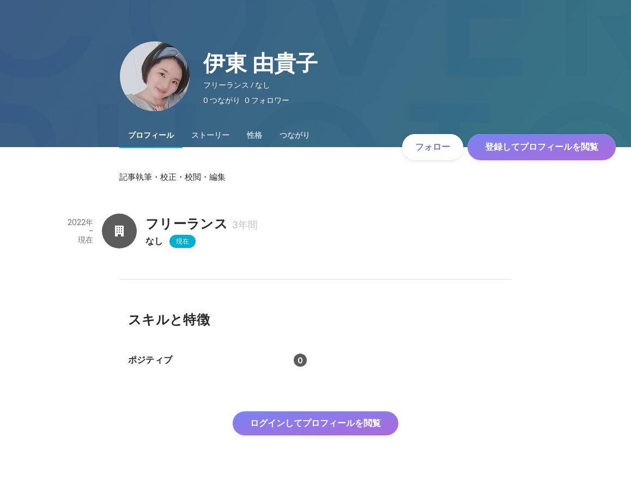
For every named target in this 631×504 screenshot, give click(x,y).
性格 (254, 135)
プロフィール (151, 135)
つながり (295, 135)
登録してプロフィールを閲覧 (541, 147)
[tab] (151, 135)
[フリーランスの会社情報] (119, 231)
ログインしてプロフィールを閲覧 (315, 423)
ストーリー (210, 135)
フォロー (432, 147)
